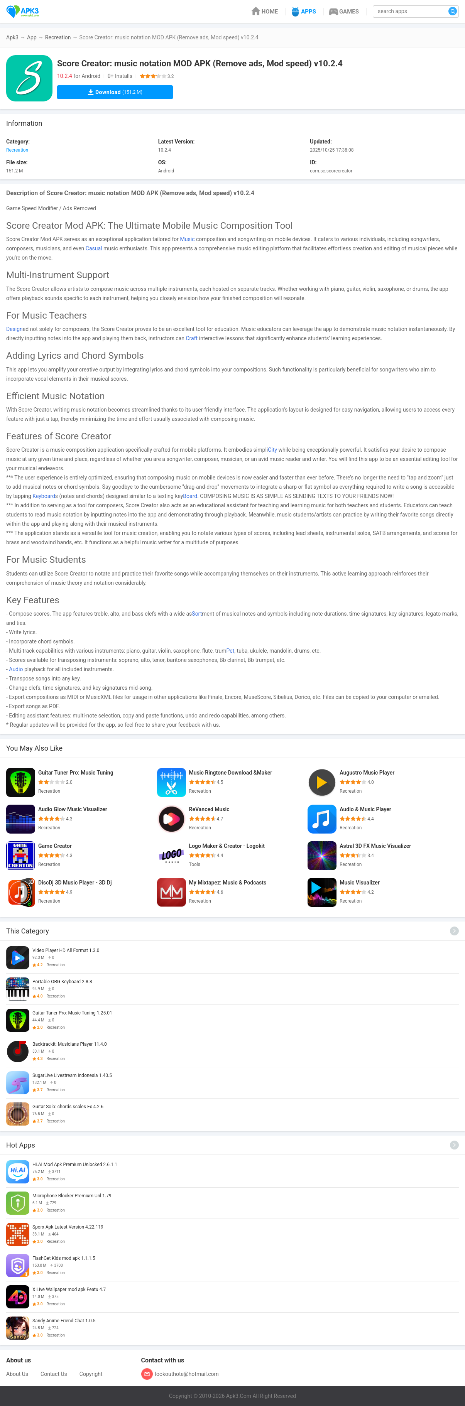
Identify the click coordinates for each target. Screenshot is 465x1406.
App (32, 37)
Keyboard (43, 496)
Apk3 (12, 37)
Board (190, 496)
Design (14, 329)
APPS (302, 11)
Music (187, 239)
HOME (264, 11)
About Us (17, 1374)
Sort (197, 614)
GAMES (343, 11)
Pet (231, 651)
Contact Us (54, 1374)
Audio (16, 669)
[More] (454, 931)
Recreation (58, 37)
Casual (94, 248)
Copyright (91, 1374)
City (272, 450)
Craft (192, 338)
